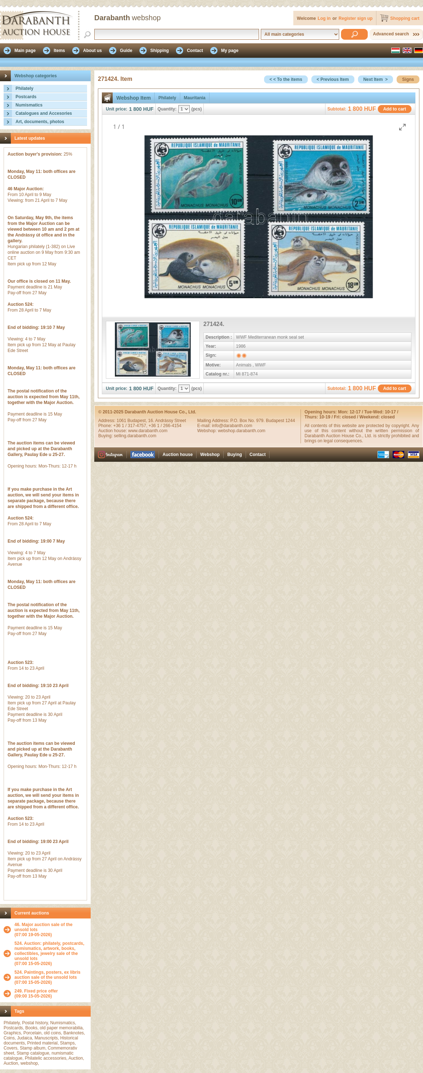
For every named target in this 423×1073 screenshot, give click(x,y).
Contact (258, 454)
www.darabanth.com (148, 430)
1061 (122, 420)
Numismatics (29, 105)
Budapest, (138, 420)
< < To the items (285, 79)
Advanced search (391, 33)
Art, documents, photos (40, 121)
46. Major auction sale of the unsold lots (43, 927)
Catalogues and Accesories (44, 113)
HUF (148, 109)
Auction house (178, 454)
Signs (408, 79)
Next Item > (375, 79)
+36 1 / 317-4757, (130, 425)
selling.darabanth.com (135, 435)
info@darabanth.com (232, 425)
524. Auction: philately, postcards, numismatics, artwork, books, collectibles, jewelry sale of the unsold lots (49, 951)
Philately (24, 88)
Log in (324, 18)
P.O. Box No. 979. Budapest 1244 (262, 420)
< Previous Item (333, 79)
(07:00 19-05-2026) (50, 929)
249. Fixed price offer (36, 991)
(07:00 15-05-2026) (50, 953)
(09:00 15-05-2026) (36, 994)
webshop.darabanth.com (241, 430)
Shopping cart (404, 18)
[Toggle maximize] (402, 126)
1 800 (135, 109)
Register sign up (355, 18)
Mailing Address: (213, 420)
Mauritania (195, 97)
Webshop (210, 454)
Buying (234, 454)
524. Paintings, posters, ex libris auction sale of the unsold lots (47, 975)
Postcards (26, 96)
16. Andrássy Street (167, 420)
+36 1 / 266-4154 (164, 425)
